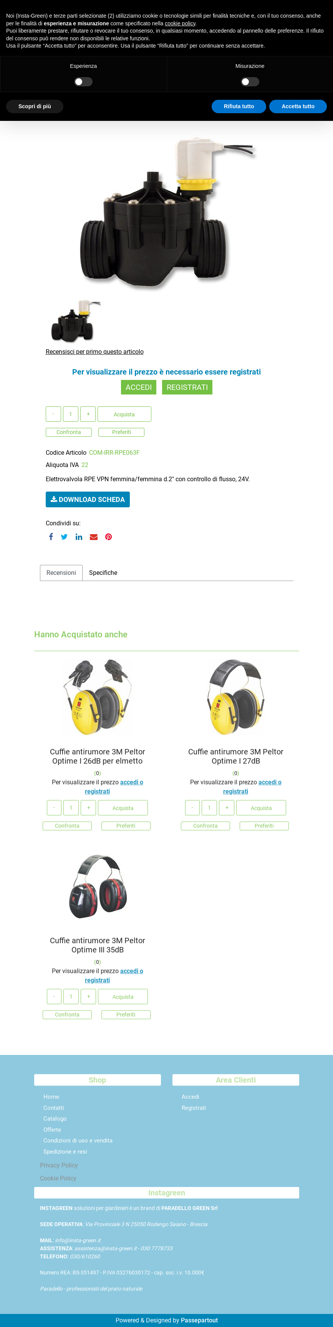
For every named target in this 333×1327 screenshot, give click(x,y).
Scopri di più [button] (34, 106)
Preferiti (121, 432)
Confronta (68, 432)
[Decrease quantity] (53, 414)
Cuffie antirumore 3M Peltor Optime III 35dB (97, 948)
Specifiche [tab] (103, 572)
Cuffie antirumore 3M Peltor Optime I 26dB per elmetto (97, 759)
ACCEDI (139, 387)
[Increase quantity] (88, 414)
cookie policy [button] (180, 23)
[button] (167, 211)
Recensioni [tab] (61, 572)
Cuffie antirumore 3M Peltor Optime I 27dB (235, 759)
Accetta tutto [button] (298, 106)
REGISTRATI (187, 387)
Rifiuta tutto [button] (239, 106)
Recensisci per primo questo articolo (95, 351)
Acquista (124, 414)
